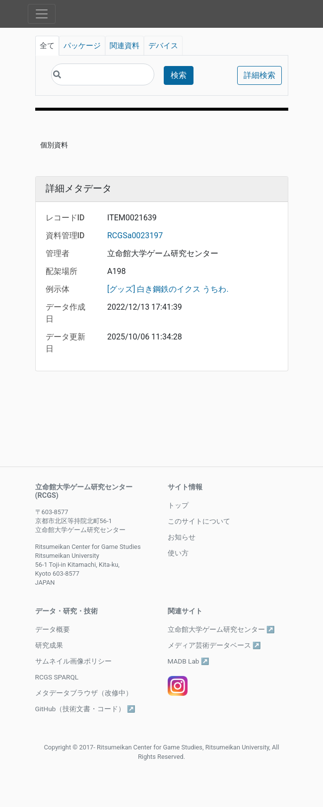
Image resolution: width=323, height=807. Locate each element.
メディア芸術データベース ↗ (214, 645)
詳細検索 (259, 75)
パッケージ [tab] (82, 45)
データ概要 (52, 629)
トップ (178, 505)
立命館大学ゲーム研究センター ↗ (221, 629)
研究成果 (49, 645)
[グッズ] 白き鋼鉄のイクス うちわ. (168, 289)
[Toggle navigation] (42, 14)
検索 (179, 75)
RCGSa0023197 (135, 235)
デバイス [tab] (163, 45)
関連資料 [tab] (124, 45)
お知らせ (181, 537)
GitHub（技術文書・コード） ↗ (85, 709)
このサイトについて (199, 521)
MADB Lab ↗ (188, 661)
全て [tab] (47, 45)
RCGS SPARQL (57, 677)
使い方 (178, 553)
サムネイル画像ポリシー (73, 661)
